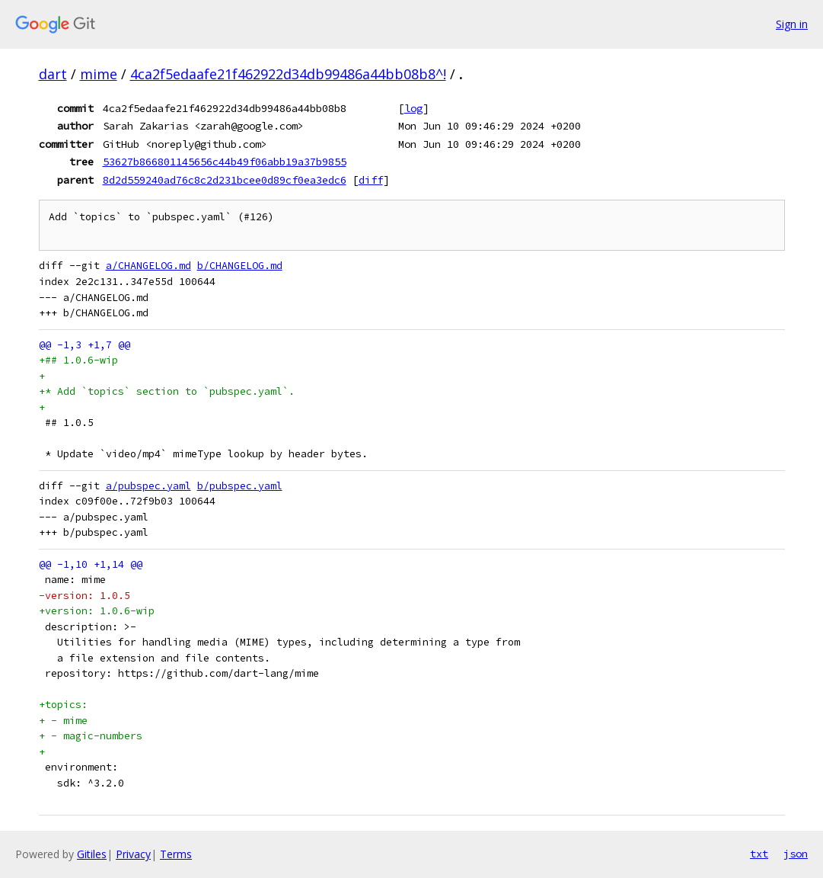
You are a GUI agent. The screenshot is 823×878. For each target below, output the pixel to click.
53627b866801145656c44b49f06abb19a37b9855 (224, 161)
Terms (176, 854)
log (413, 108)
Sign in (792, 24)
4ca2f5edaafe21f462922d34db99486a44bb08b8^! (288, 74)
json (795, 853)
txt (759, 853)
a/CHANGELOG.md (148, 265)
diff (371, 180)
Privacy (133, 854)
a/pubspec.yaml (148, 485)
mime (98, 74)
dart (53, 74)
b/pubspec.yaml (239, 485)
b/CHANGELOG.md (239, 265)
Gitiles (92, 854)
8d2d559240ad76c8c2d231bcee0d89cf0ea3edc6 (224, 180)
